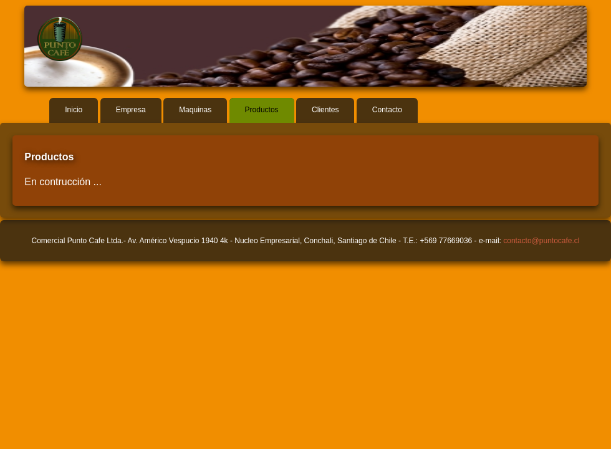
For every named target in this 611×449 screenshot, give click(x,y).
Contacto (387, 109)
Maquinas (195, 109)
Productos (262, 109)
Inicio (73, 109)
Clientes (325, 109)
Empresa (131, 109)
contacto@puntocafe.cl (541, 240)
